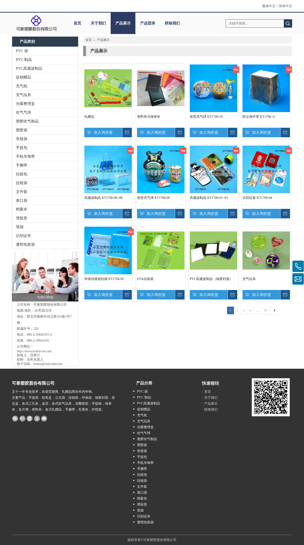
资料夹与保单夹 (148, 116)
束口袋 (21, 200)
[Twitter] (37, 418)
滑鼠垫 (21, 218)
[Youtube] (44, 418)
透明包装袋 (25, 244)
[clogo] (36, 23)
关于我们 (98, 23)
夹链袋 (21, 139)
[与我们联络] (45, 276)
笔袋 (20, 227)
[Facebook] (15, 418)
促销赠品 (23, 77)
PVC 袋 (22, 51)
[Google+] (22, 418)
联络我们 (172, 23)
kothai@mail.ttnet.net (47, 364)
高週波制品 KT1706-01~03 (209, 198)
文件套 (21, 192)
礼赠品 (89, 116)
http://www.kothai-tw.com (34, 351)
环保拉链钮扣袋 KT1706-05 (104, 279)
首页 (77, 23)
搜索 (288, 23)
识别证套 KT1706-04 (257, 198)
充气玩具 (23, 95)
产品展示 (123, 23)
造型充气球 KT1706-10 (206, 116)
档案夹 (21, 209)
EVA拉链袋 (145, 279)
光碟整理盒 (25, 104)
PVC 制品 (24, 60)
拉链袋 (21, 183)
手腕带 (21, 165)
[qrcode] (271, 397)
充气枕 (21, 86)
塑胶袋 (21, 130)
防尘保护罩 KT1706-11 (258, 116)
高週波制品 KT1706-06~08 (103, 198)
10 (265, 310)
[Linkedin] (30, 418)
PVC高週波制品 (29, 68)
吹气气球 (23, 112)
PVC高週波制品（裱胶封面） (211, 279)
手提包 (21, 148)
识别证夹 (23, 236)
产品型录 (147, 23)
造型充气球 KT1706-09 (153, 198)
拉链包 (21, 174)
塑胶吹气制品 (27, 121)
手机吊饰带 (25, 156)
